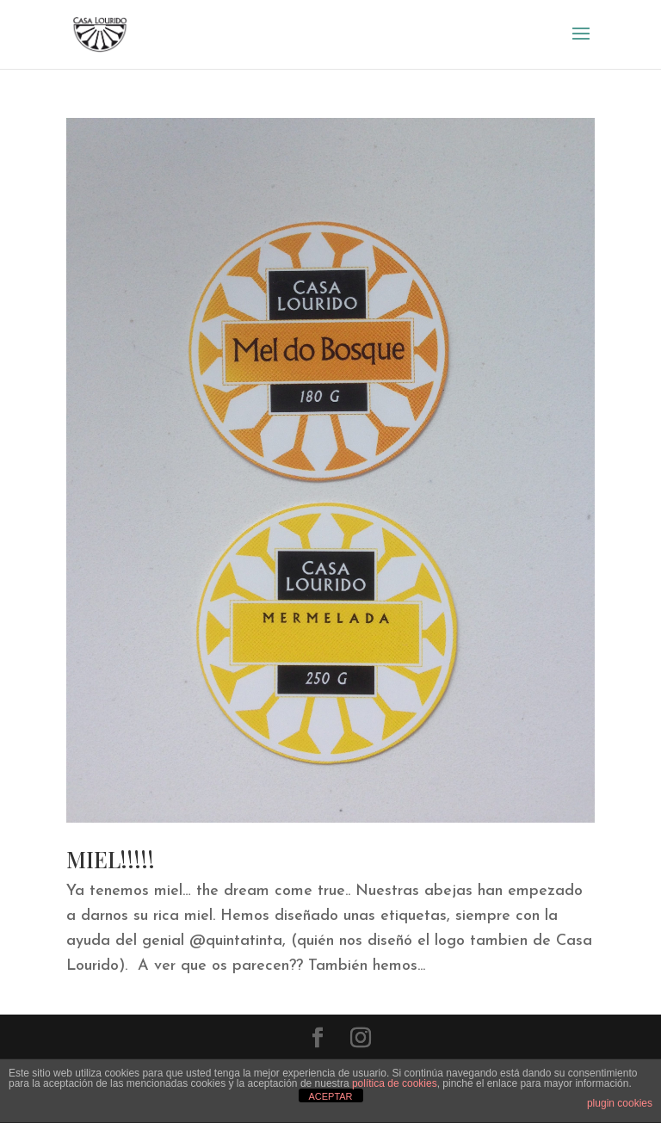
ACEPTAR (330, 1096)
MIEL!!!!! (110, 859)
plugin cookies (619, 1103)
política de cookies (394, 1083)
